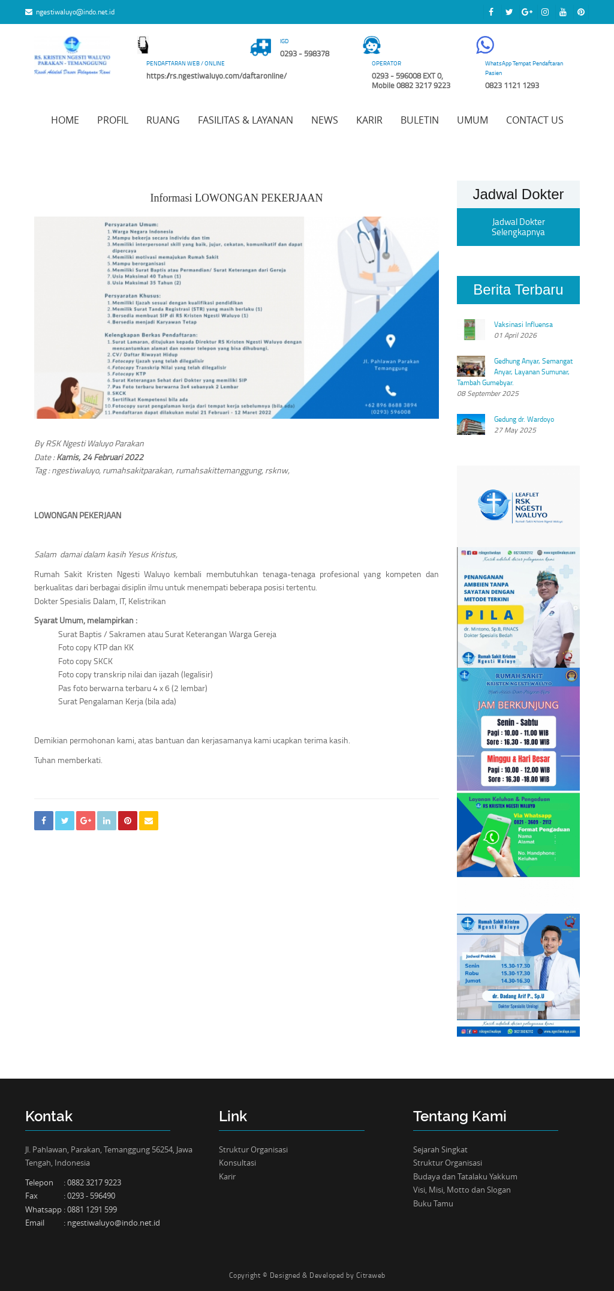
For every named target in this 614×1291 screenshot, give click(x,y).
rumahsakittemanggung (218, 470)
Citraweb (371, 1275)
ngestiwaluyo (75, 470)
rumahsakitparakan (137, 470)
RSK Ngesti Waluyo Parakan (95, 443)
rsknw (276, 470)
